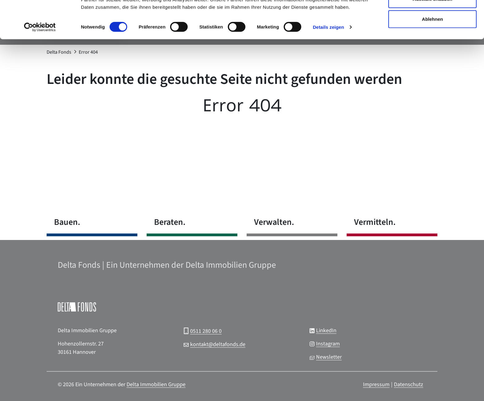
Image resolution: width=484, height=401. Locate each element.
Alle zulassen (432, 16)
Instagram (328, 344)
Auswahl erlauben (432, 36)
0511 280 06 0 (206, 331)
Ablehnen (432, 56)
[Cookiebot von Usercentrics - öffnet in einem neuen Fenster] (40, 64)
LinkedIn (326, 330)
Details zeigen (328, 64)
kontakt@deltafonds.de (217, 344)
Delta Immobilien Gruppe (156, 384)
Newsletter (329, 357)
